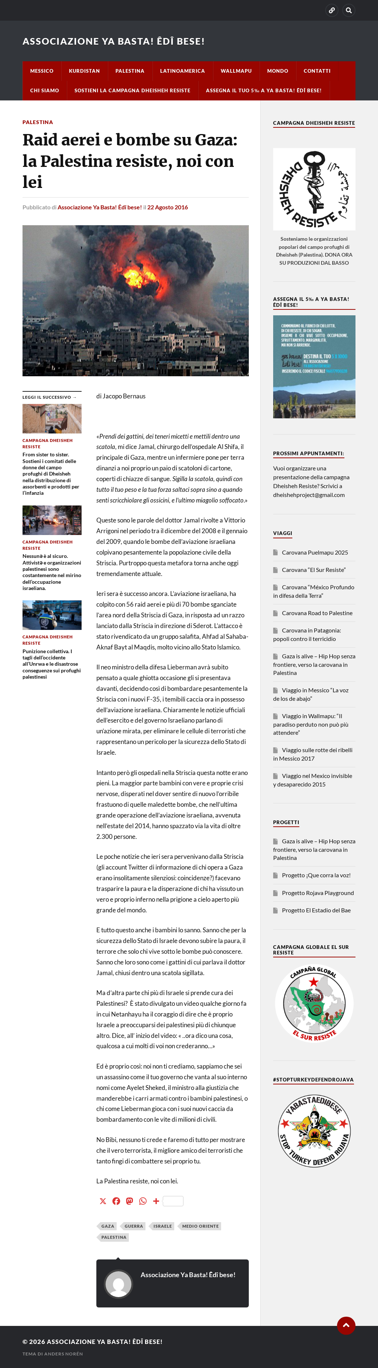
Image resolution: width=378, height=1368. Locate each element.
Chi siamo (44, 90)
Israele (163, 1225)
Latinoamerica (182, 71)
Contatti (317, 71)
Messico (42, 71)
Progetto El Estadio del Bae (316, 909)
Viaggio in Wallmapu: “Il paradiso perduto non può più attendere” (310, 724)
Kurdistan (84, 71)
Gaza (108, 1225)
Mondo (277, 71)
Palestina (130, 71)
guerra (134, 1225)
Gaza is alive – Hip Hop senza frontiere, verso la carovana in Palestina (314, 664)
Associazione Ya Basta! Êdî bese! (118, 41)
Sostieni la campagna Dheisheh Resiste (132, 90)
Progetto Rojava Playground (318, 892)
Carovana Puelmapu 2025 (315, 552)
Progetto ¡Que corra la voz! (316, 874)
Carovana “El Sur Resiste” (314, 569)
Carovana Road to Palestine (317, 612)
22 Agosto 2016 (167, 206)
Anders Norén (63, 1353)
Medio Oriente (200, 1225)
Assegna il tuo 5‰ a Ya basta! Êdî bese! (264, 90)
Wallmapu (236, 71)
